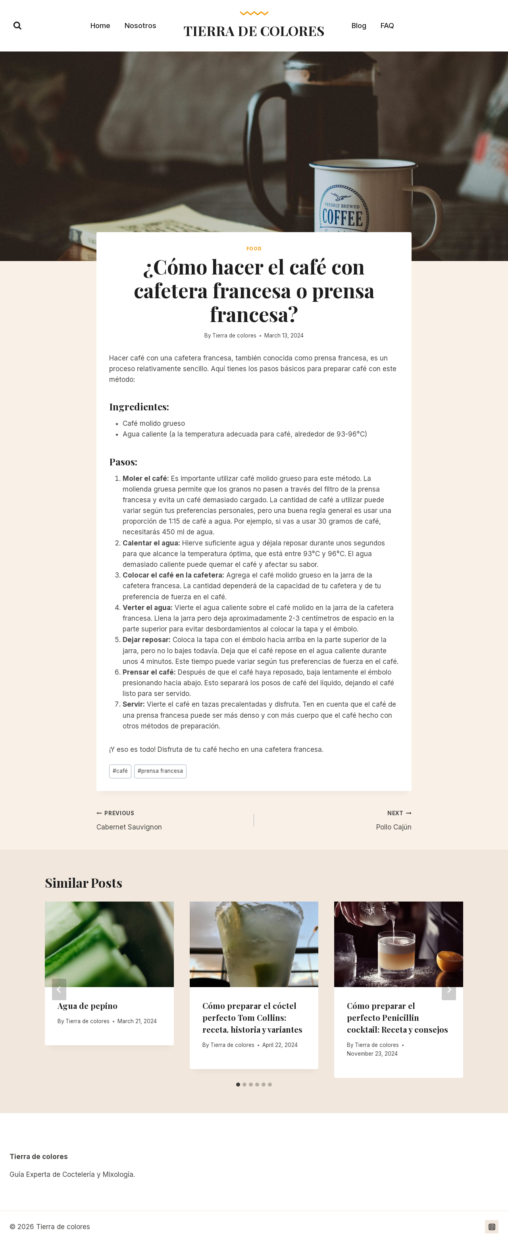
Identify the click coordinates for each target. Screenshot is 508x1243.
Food (254, 249)
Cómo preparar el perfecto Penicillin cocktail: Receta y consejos (397, 1017)
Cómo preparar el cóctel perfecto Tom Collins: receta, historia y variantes (252, 1017)
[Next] (449, 989)
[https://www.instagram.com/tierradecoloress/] (491, 1226)
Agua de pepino (87, 1005)
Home (100, 25)
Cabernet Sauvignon (171, 819)
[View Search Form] (17, 26)
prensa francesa (160, 771)
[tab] (238, 1085)
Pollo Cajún (336, 819)
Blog (359, 25)
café (120, 771)
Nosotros (140, 25)
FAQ (387, 25)
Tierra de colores (234, 335)
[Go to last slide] (59, 989)
